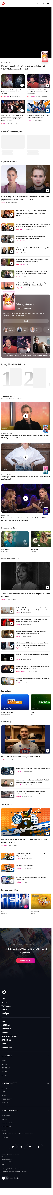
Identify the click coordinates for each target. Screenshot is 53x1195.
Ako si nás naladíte (7, 1123)
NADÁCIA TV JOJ (9, 1036)
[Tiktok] (39, 1146)
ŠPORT (4, 1095)
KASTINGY (6, 1040)
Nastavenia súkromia (7, 1159)
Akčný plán (5, 1137)
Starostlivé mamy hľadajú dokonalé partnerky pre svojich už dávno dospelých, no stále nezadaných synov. (23, 315)
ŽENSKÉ (4, 1061)
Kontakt (3, 1164)
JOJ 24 (4, 1010)
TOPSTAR (5, 1064)
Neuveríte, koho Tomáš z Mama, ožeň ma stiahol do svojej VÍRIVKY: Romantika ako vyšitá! (23, 67)
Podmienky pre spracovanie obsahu (10, 1154)
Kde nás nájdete (6, 1126)
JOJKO (5, 1033)
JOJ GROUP (7, 1047)
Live (3, 999)
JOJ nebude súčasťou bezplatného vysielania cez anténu (17, 1134)
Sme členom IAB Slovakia (8, 1162)
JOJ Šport (6, 1014)
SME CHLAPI (6, 1068)
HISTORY (5, 1075)
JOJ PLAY (6, 1025)
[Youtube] (30, 1146)
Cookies (3, 1156)
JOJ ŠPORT (6, 1029)
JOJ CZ (5, 1044)
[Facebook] (13, 1146)
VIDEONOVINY (7, 1099)
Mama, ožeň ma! (25, 304)
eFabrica (24, 1171)
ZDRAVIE (5, 1071)
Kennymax (11, 1171)
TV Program (6, 1006)
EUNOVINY (5, 1102)
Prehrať (25, 960)
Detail (26, 321)
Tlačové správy (6, 1115)
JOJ (3, 1021)
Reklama (4, 1119)
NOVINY (4, 1088)
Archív (4, 1002)
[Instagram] (21, 1146)
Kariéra (4, 1130)
